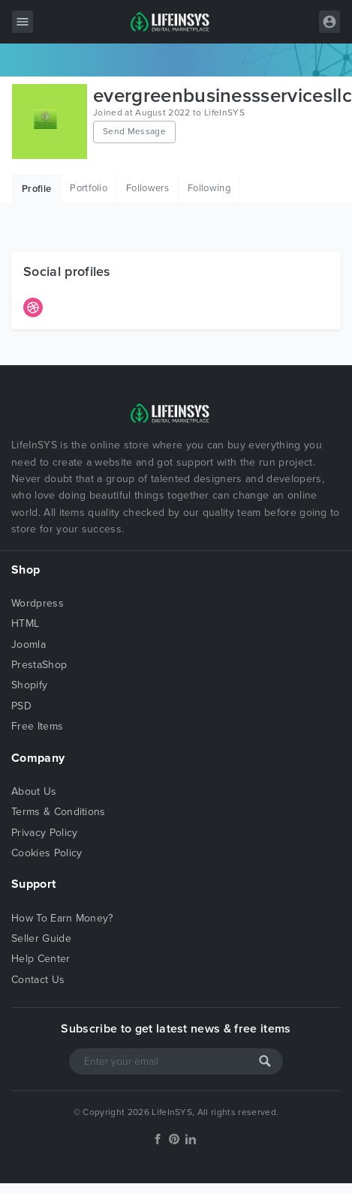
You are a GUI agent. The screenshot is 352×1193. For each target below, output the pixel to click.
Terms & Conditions (58, 811)
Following (209, 188)
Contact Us (38, 979)
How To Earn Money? (62, 918)
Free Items (37, 726)
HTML (25, 623)
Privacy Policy (44, 832)
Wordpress (37, 603)
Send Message (134, 131)
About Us (34, 791)
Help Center (41, 958)
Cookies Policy (46, 853)
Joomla (28, 644)
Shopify (29, 685)
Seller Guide (41, 938)
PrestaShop (39, 664)
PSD (21, 706)
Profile (36, 189)
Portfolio (88, 188)
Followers (147, 188)
